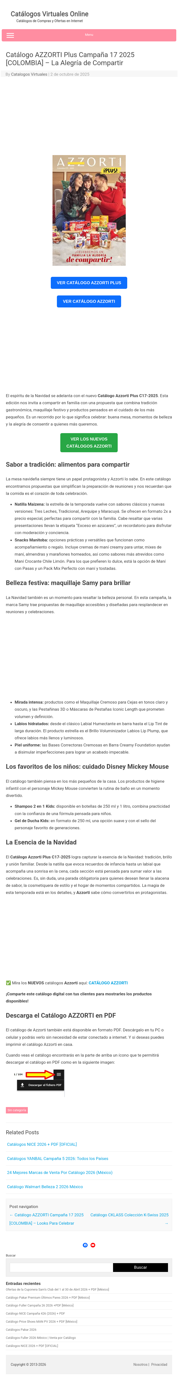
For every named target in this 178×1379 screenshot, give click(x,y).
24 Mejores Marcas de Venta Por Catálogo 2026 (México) (60, 1172)
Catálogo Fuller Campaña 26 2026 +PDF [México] (39, 1305)
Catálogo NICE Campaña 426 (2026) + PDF (35, 1313)
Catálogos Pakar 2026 (21, 1329)
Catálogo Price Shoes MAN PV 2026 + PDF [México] (41, 1321)
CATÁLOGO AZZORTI (108, 982)
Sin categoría (17, 1110)
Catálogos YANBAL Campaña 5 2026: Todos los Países (57, 1158)
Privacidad (159, 1365)
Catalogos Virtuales (29, 74)
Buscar (11, 1255)
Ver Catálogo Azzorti (89, 301)
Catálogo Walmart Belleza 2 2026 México (45, 1186)
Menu (89, 35)
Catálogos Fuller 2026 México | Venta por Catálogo (41, 1338)
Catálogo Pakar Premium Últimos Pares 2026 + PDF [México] (48, 1297)
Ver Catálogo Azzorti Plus (89, 283)
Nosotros (141, 1365)
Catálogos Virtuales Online (49, 14)
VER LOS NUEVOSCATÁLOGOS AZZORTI (89, 443)
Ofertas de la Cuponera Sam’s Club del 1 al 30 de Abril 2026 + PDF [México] (57, 1289)
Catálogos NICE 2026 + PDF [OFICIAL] (42, 1144)
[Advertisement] (89, 117)
